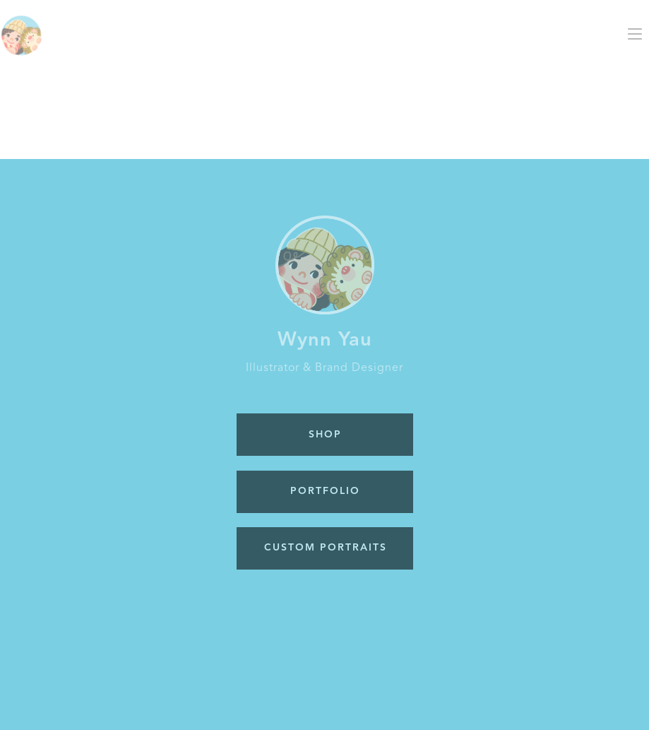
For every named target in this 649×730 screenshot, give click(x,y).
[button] (635, 34)
